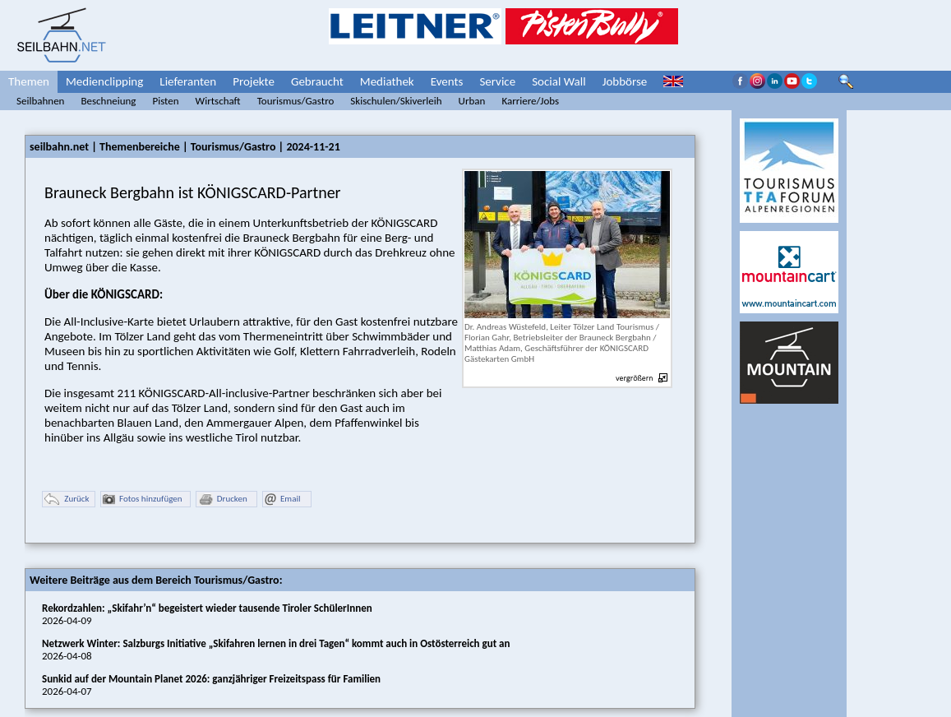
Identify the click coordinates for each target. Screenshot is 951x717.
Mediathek (387, 81)
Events (447, 81)
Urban (472, 101)
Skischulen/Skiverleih (395, 101)
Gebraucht (317, 81)
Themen (28, 81)
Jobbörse (625, 81)
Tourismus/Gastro (296, 101)
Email (282, 499)
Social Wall (559, 81)
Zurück (66, 499)
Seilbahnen (40, 101)
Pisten (165, 101)
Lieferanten (187, 81)
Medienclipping (104, 81)
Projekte (254, 81)
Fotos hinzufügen (142, 499)
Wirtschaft (218, 101)
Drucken (222, 499)
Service (497, 81)
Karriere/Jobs (530, 101)
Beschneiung (108, 101)
